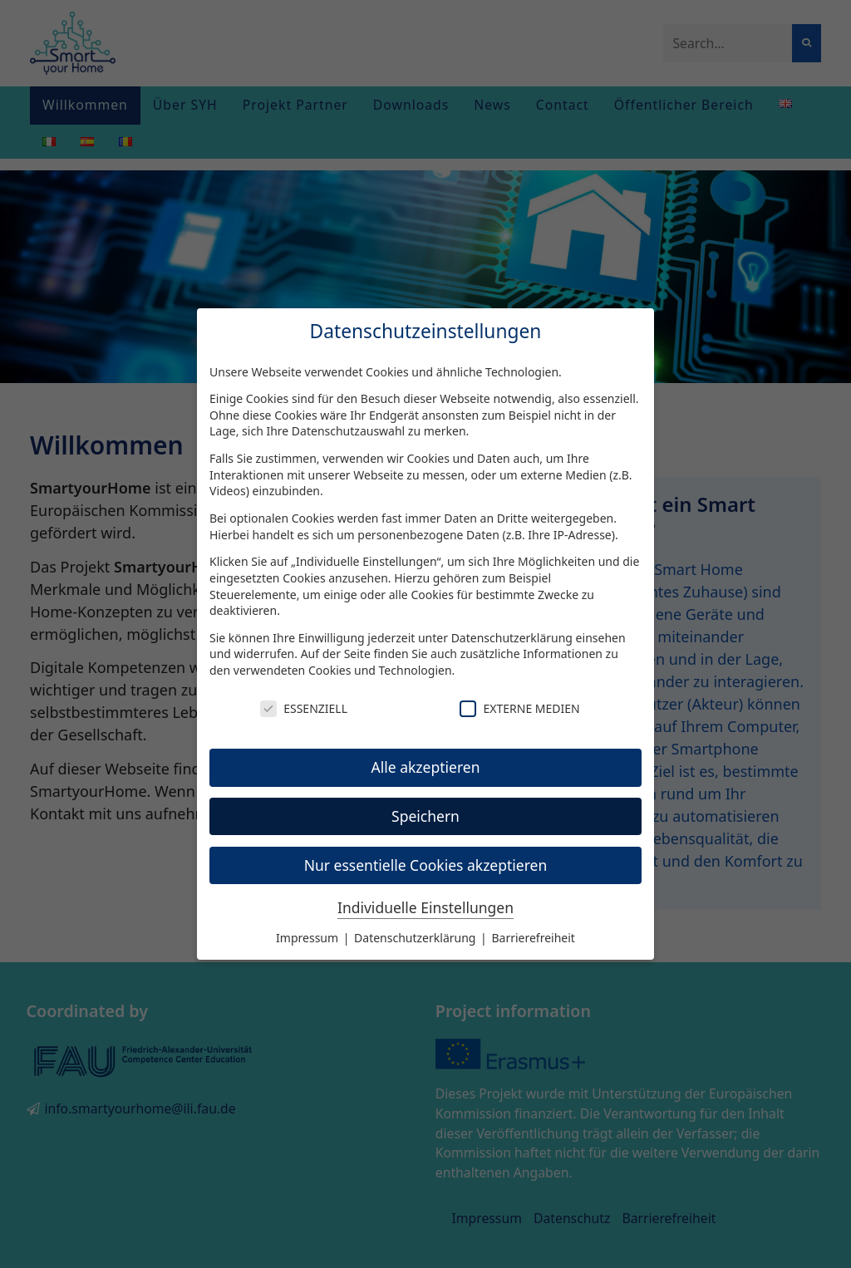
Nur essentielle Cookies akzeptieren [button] (426, 865)
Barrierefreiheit (532, 938)
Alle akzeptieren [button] (425, 767)
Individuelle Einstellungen (425, 907)
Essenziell (303, 708)
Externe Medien (519, 708)
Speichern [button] (425, 816)
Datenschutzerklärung (512, 638)
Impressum (309, 938)
